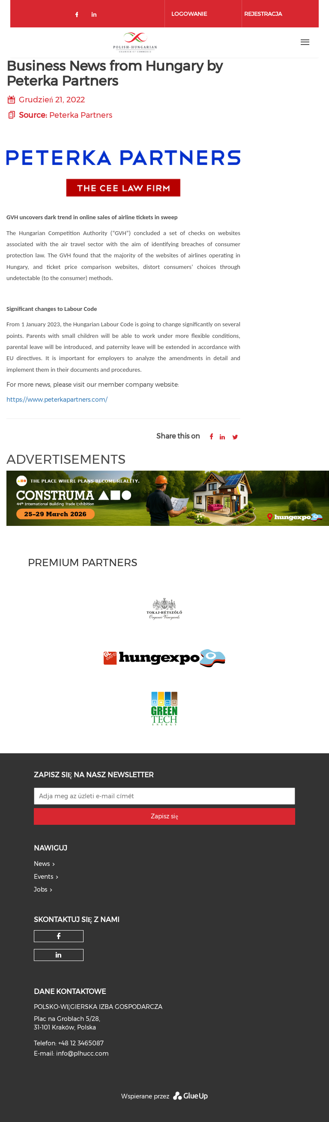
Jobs (40, 889)
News (42, 864)
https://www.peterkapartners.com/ (57, 399)
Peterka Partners (80, 115)
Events (43, 876)
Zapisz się (164, 816)
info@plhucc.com (82, 1053)
